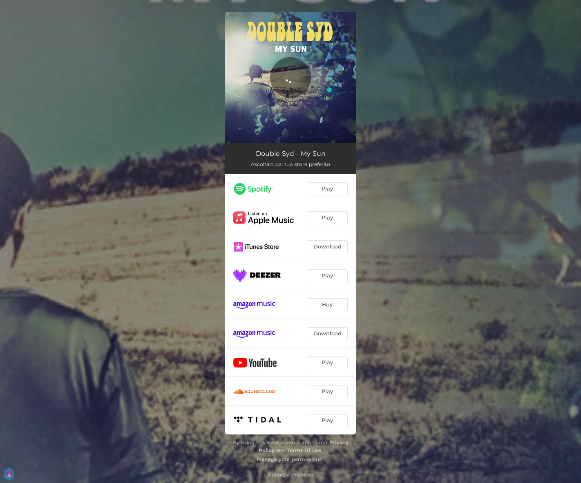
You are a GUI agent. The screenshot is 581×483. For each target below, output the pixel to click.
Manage (267, 459)
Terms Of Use (304, 450)
